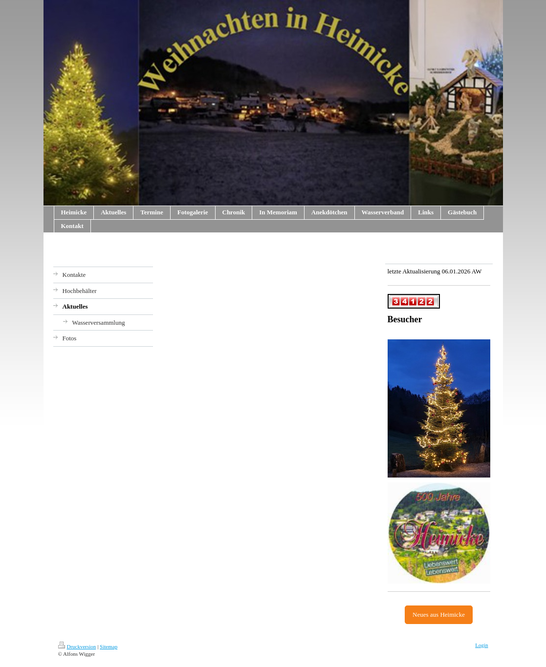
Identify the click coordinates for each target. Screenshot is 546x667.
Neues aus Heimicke (439, 614)
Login (481, 645)
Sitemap (108, 646)
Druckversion (77, 646)
